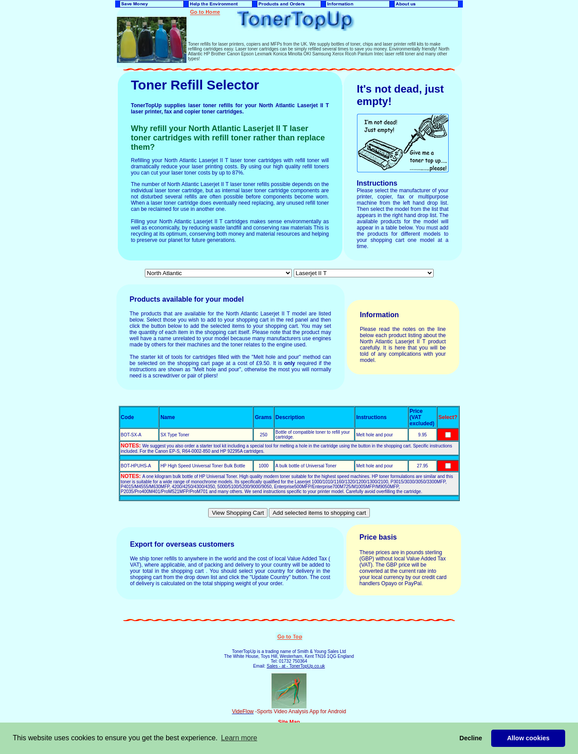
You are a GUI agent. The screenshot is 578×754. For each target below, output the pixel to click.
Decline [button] (470, 738)
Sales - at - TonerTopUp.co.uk (296, 666)
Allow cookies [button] (528, 738)
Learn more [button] (239, 738)
